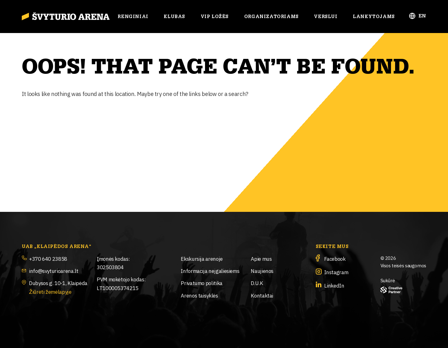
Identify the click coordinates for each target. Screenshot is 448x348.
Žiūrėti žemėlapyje (50, 291)
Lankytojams (374, 17)
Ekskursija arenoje (202, 258)
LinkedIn (334, 285)
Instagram (336, 271)
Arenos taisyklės (199, 295)
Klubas (174, 17)
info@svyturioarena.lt (53, 270)
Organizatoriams (271, 17)
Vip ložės (215, 17)
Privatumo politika (201, 282)
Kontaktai (262, 295)
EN (422, 16)
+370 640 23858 (48, 258)
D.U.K (257, 282)
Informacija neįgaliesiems (210, 270)
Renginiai (133, 17)
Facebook (335, 258)
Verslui (325, 17)
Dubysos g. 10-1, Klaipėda (58, 282)
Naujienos (262, 270)
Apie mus (261, 258)
